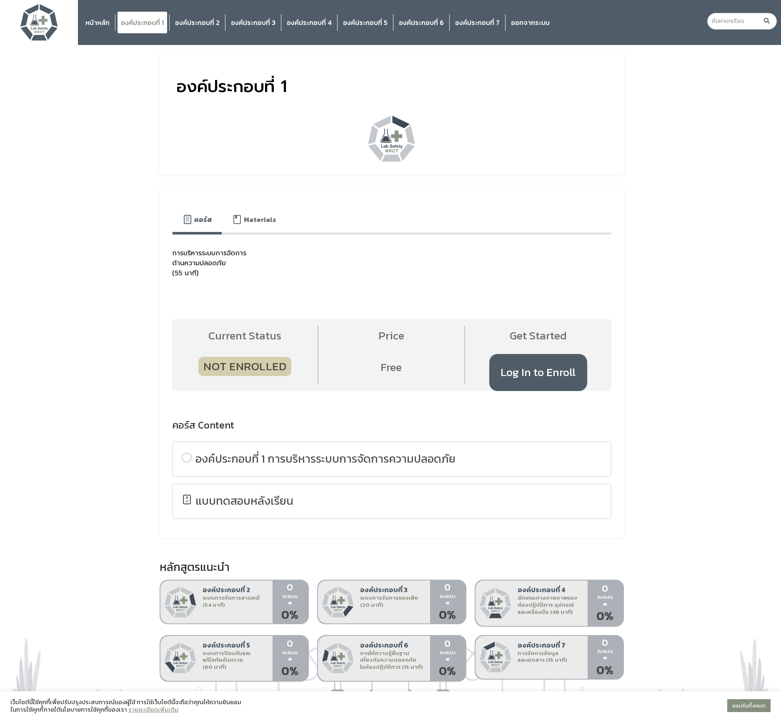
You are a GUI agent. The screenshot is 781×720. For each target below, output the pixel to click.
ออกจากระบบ (530, 22)
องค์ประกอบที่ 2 (197, 22)
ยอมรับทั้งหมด (749, 706)
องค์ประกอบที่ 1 (142, 22)
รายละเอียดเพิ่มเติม (153, 709)
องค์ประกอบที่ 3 (253, 22)
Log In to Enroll (538, 372)
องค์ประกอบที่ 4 (309, 22)
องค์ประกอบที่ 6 (421, 22)
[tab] (197, 219)
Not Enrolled (244, 366)
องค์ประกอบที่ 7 (477, 22)
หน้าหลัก (97, 22)
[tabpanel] (391, 266)
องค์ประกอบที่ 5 (365, 22)
